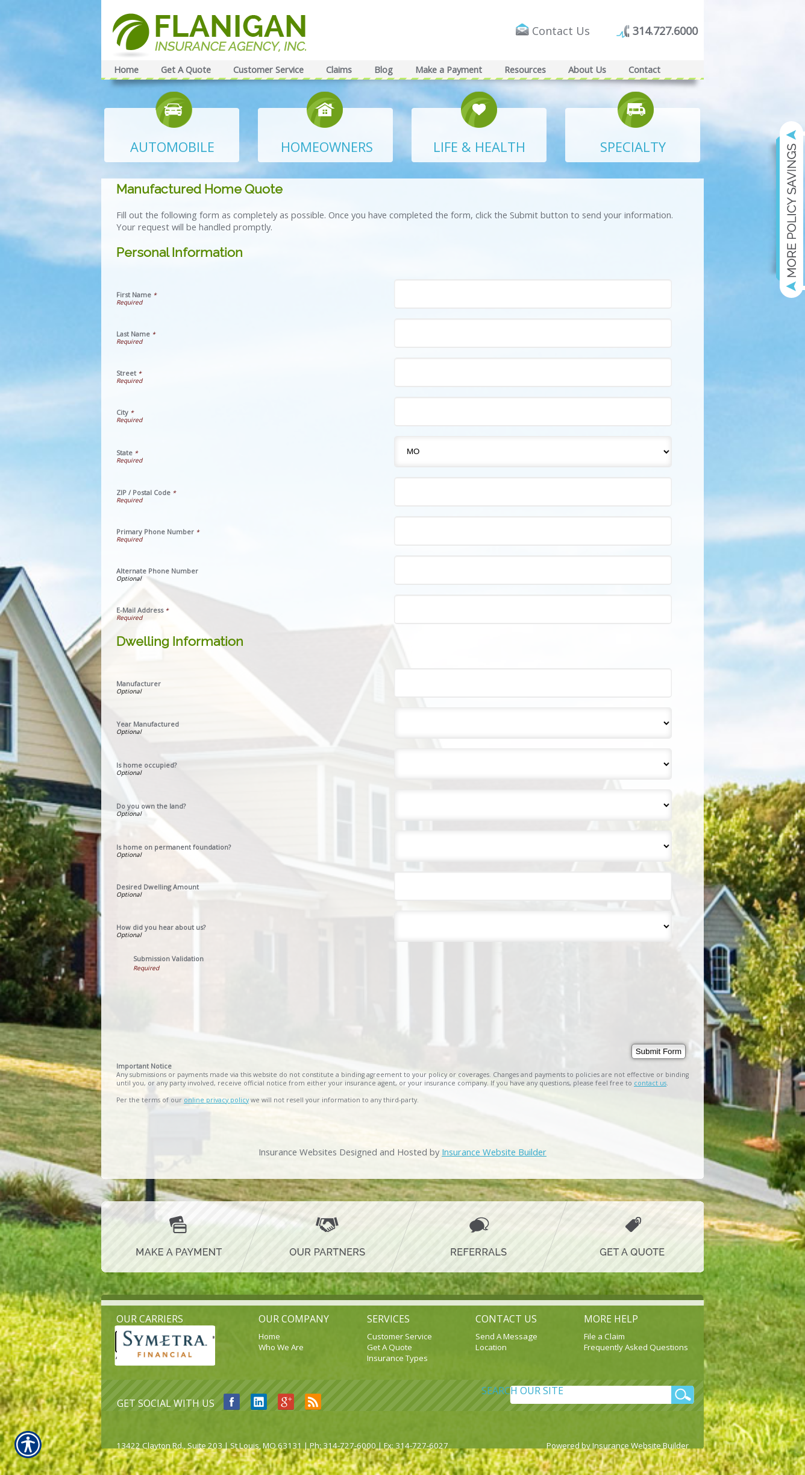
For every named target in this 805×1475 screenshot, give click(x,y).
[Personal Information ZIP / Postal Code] (533, 492)
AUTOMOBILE (172, 146)
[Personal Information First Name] (533, 294)
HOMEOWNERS (327, 146)
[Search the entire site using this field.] (550, 1390)
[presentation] (224, 995)
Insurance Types (397, 1358)
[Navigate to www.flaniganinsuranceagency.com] (784, 209)
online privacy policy (216, 1100)
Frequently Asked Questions (636, 1347)
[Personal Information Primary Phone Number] (533, 531)
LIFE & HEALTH (479, 146)
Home (269, 1336)
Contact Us (561, 31)
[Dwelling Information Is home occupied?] (533, 764)
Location (491, 1347)
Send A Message (506, 1336)
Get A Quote (389, 1347)
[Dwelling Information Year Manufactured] (533, 723)
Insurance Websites (297, 1152)
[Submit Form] (658, 1051)
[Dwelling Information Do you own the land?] (533, 805)
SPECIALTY (633, 146)
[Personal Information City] (533, 411)
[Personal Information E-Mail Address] (533, 609)
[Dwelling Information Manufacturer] (533, 683)
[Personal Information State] (533, 451)
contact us (650, 1083)
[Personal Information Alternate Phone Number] (533, 570)
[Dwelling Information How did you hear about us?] (533, 926)
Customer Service (399, 1336)
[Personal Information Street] (533, 372)
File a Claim (604, 1336)
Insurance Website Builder (494, 1152)
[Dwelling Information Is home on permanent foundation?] (533, 846)
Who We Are (281, 1347)
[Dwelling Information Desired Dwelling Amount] (533, 886)
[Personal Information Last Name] (533, 333)
